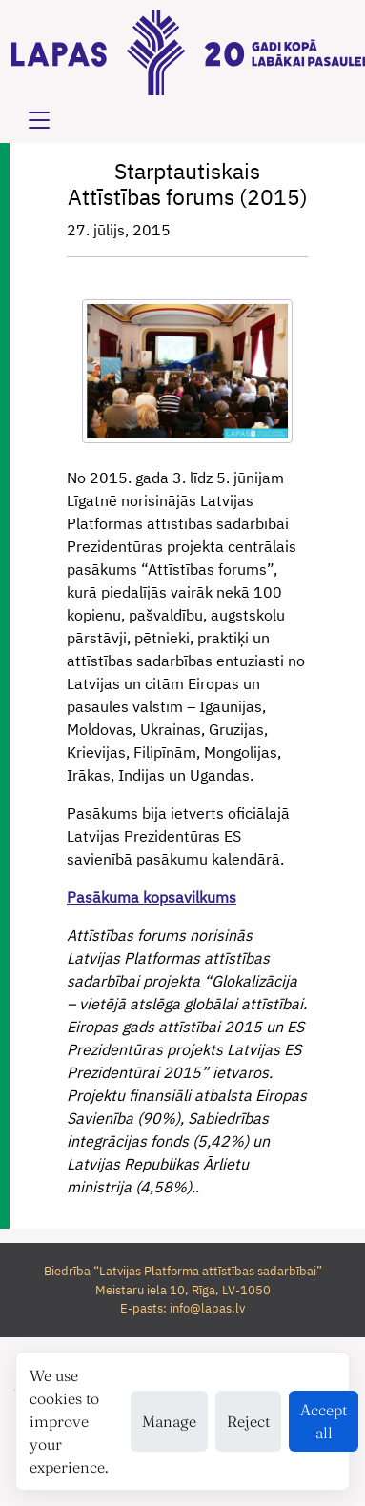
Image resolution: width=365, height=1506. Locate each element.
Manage (169, 1421)
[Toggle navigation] (39, 120)
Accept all (323, 1421)
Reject (248, 1421)
